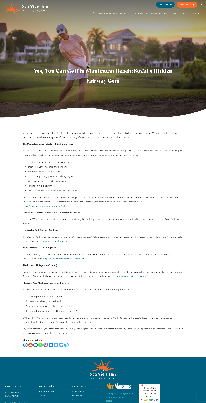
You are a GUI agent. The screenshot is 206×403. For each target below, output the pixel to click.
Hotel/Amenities (107, 13)
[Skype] (66, 345)
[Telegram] (61, 345)
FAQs (185, 13)
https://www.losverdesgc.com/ (54, 241)
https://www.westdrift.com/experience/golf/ (44, 205)
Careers (176, 13)
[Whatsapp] (40, 345)
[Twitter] (56, 345)
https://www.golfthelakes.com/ (131, 276)
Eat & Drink (78, 394)
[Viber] (45, 345)
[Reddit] (30, 345)
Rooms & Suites (46, 390)
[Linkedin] (35, 345)
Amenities (44, 394)
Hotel (42, 398)
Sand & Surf (78, 390)
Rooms (123, 13)
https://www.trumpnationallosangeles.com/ (64, 258)
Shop (74, 398)
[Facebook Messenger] (51, 345)
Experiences (152, 13)
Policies (195, 13)
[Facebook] (25, 345)
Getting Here (136, 13)
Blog (166, 13)
